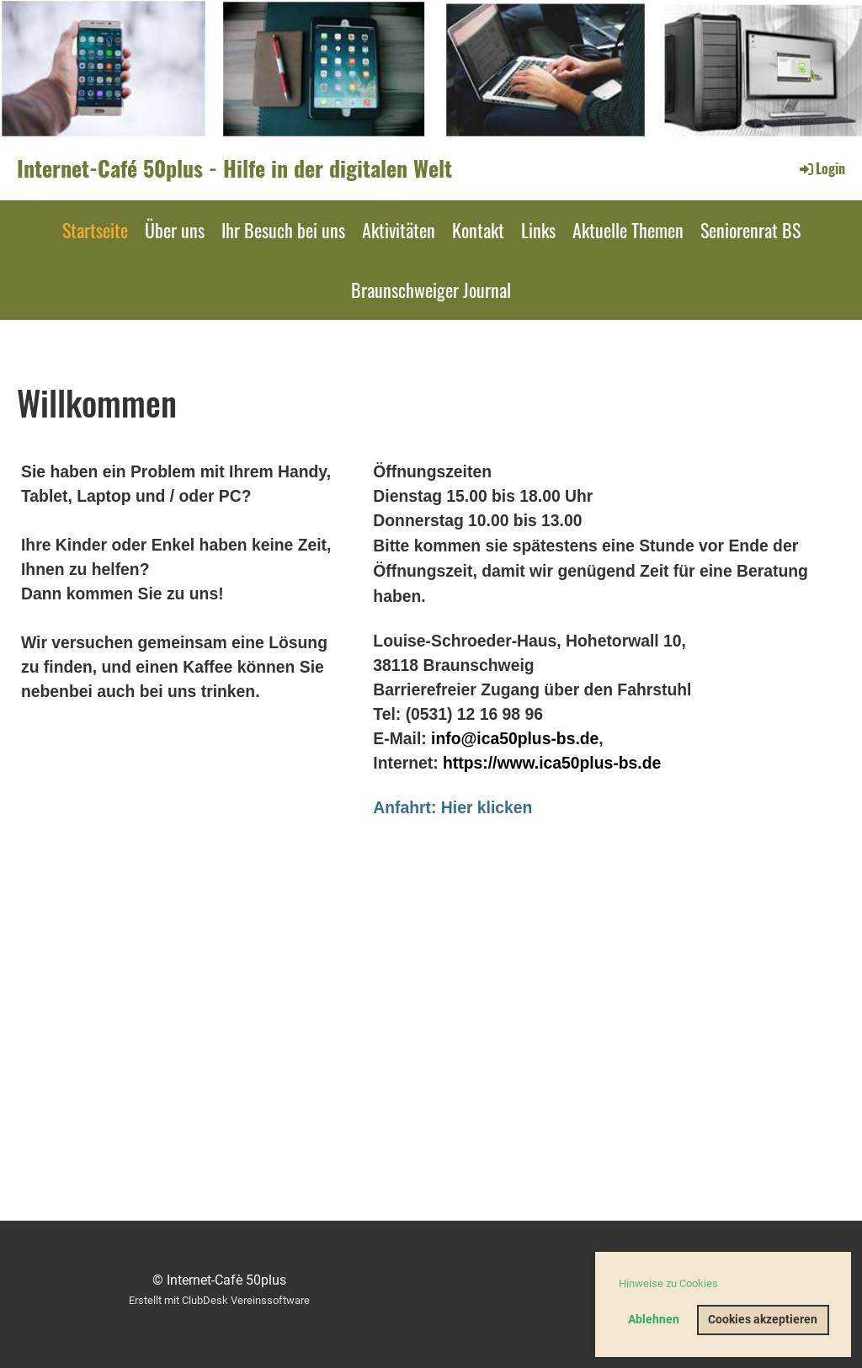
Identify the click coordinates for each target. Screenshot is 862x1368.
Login (821, 168)
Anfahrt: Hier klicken (452, 808)
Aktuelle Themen (628, 229)
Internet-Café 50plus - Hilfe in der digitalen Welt (234, 168)
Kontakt (478, 229)
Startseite (95, 229)
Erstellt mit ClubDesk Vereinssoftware (219, 1300)
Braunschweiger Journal (431, 289)
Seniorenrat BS (750, 229)
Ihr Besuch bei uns (283, 229)
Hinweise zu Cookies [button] (668, 1283)
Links (538, 229)
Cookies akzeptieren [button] (762, 1319)
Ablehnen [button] (653, 1319)
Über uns (175, 229)
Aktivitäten (398, 229)
